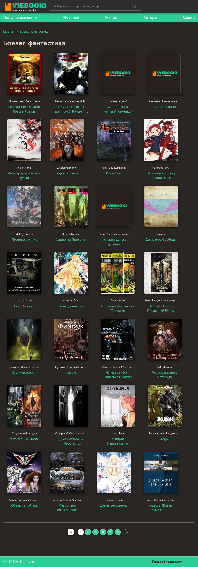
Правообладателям (167, 562)
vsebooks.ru (24, 562)
